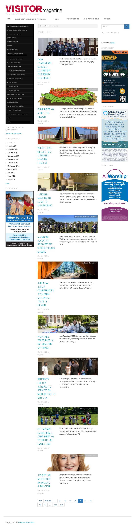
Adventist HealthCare (14, 66)
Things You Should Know (17, 54)
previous (48, 501)
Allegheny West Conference (16, 74)
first (40, 501)
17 (85, 501)
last (61, 505)
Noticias (107, 19)
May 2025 (11, 179)
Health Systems (12, 82)
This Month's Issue (91, 19)
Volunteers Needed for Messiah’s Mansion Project (44, 155)
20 (45, 505)
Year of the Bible (12, 49)
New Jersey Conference (14, 98)
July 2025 (11, 173)
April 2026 (11, 143)
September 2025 (13, 166)
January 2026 (12, 153)
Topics (58, 19)
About (8, 19)
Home (47, 26)
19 (40, 505)
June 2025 (11, 176)
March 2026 (12, 146)
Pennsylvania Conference (15, 106)
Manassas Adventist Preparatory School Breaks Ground (46, 244)
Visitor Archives (73, 19)
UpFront (9, 45)
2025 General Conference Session (17, 26)
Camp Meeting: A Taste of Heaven (46, 113)
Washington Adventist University (17, 114)
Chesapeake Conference (15, 78)
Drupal (112, 43)
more (7, 184)
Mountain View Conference (15, 94)
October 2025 (12, 163)
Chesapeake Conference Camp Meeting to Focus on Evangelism (46, 436)
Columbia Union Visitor (26, 522)
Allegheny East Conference (16, 70)
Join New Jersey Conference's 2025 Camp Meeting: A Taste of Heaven (46, 294)
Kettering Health (12, 86)
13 (65, 501)
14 (70, 501)
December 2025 (13, 156)
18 (90, 501)
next (55, 505)
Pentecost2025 (11, 38)
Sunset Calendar (12, 41)
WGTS (8, 118)
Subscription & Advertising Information (32, 19)
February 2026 (13, 149)
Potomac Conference (14, 110)
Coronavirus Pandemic (14, 34)
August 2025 (12, 169)
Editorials (93, 89)
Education (93, 39)
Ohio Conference (12, 102)
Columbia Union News (13, 63)
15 (75, 501)
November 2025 (13, 159)
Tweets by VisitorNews (13, 134)
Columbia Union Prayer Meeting (17, 30)
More (18, 122)
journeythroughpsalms (14, 59)
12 (60, 501)
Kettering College (13, 90)
